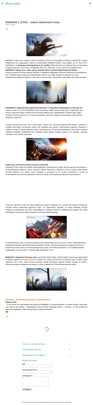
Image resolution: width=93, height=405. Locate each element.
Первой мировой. (30, 259)
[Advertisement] (46, 190)
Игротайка (13, 3)
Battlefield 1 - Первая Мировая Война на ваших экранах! (28, 300)
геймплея (68, 169)
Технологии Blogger (46, 398)
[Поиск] (90, 3)
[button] (7, 29)
